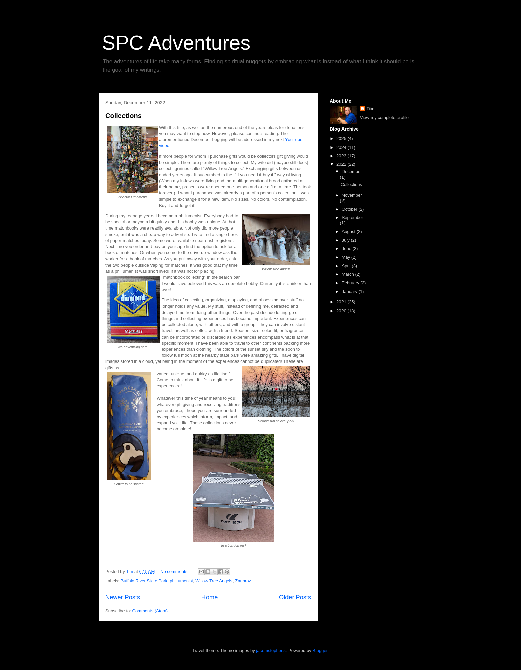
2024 (342, 147)
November (352, 195)
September (352, 217)
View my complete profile (384, 117)
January (350, 291)
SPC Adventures (176, 42)
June (347, 248)
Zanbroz (243, 580)
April (347, 265)
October (350, 209)
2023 (342, 155)
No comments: (175, 571)
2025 (342, 138)
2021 (342, 301)
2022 (342, 164)
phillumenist (181, 580)
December (352, 171)
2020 (342, 310)
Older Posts (295, 597)
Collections (123, 115)
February (351, 282)
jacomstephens (270, 650)
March (348, 274)
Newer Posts (122, 597)
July (346, 240)
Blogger (319, 650)
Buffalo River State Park (144, 580)
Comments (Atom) (150, 610)
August (349, 231)
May (346, 257)
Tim (371, 108)
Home (209, 597)
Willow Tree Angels (213, 580)
